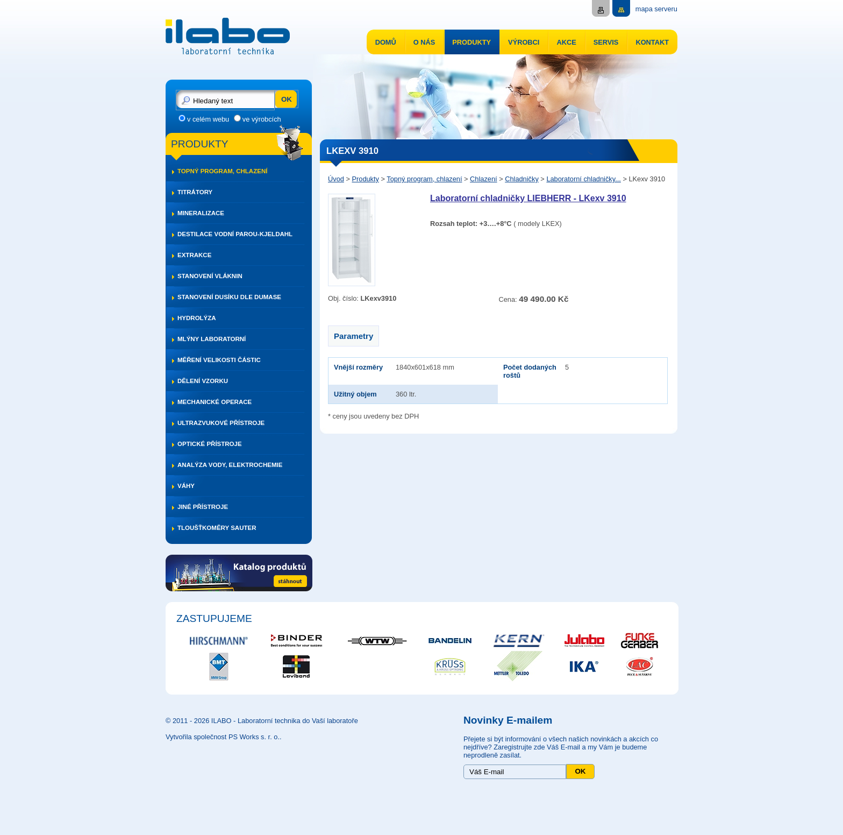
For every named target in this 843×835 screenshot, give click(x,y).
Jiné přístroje (202, 507)
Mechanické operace (214, 402)
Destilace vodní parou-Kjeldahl (234, 234)
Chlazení (483, 179)
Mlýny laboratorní (211, 339)
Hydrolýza (196, 318)
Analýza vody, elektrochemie (229, 465)
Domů (385, 42)
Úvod (336, 179)
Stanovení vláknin (209, 276)
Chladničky (522, 179)
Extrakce (194, 255)
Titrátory (194, 192)
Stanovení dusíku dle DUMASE (229, 297)
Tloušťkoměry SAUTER (216, 528)
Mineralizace (200, 213)
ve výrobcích (261, 119)
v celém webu (208, 119)
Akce (566, 42)
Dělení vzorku (202, 381)
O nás (424, 42)
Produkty (471, 42)
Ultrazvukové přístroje (221, 423)
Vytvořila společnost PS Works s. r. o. (223, 737)
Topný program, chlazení (222, 171)
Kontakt (652, 42)
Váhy (186, 486)
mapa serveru (656, 9)
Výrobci (523, 42)
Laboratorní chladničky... (583, 179)
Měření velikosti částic (219, 360)
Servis (606, 42)
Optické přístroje (209, 444)
